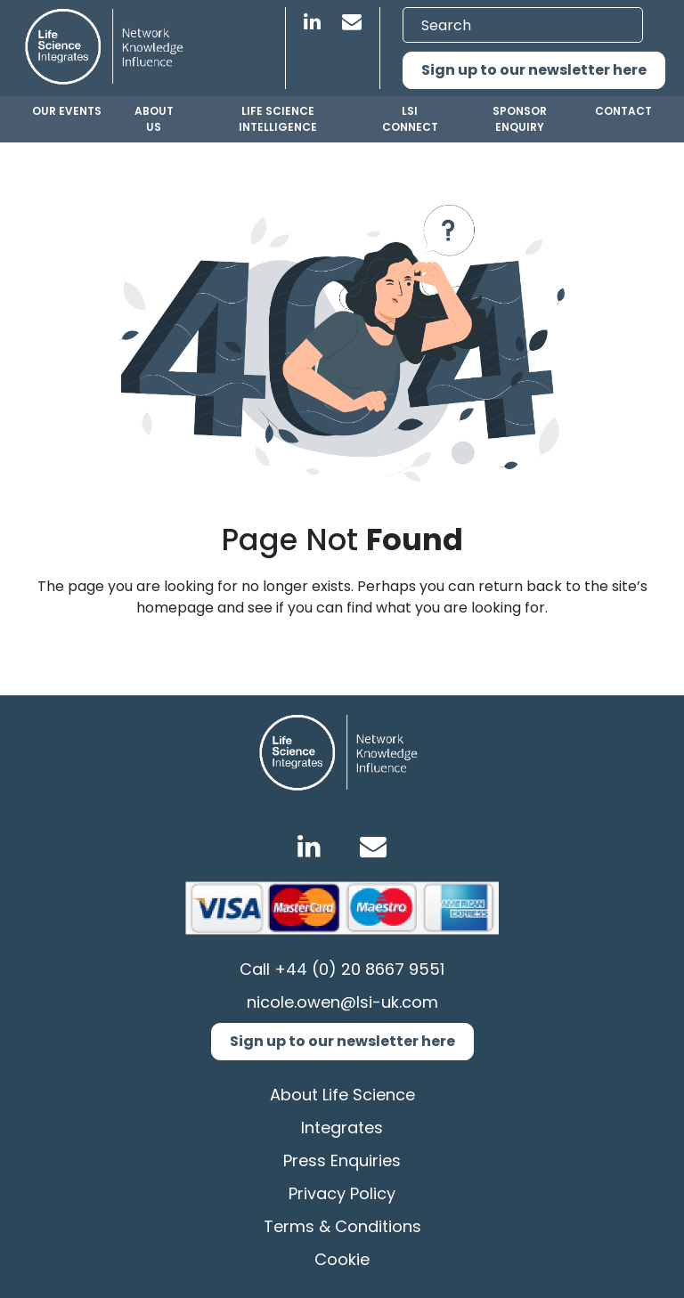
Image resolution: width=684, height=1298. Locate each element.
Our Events (67, 110)
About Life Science (342, 1094)
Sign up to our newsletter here (534, 70)
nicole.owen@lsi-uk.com (342, 1002)
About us (154, 118)
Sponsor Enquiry (520, 118)
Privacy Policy (342, 1193)
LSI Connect (410, 118)
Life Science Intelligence (278, 118)
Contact (623, 110)
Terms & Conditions (342, 1226)
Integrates (342, 1127)
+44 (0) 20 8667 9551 (359, 969)
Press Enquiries (342, 1160)
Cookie (342, 1259)
